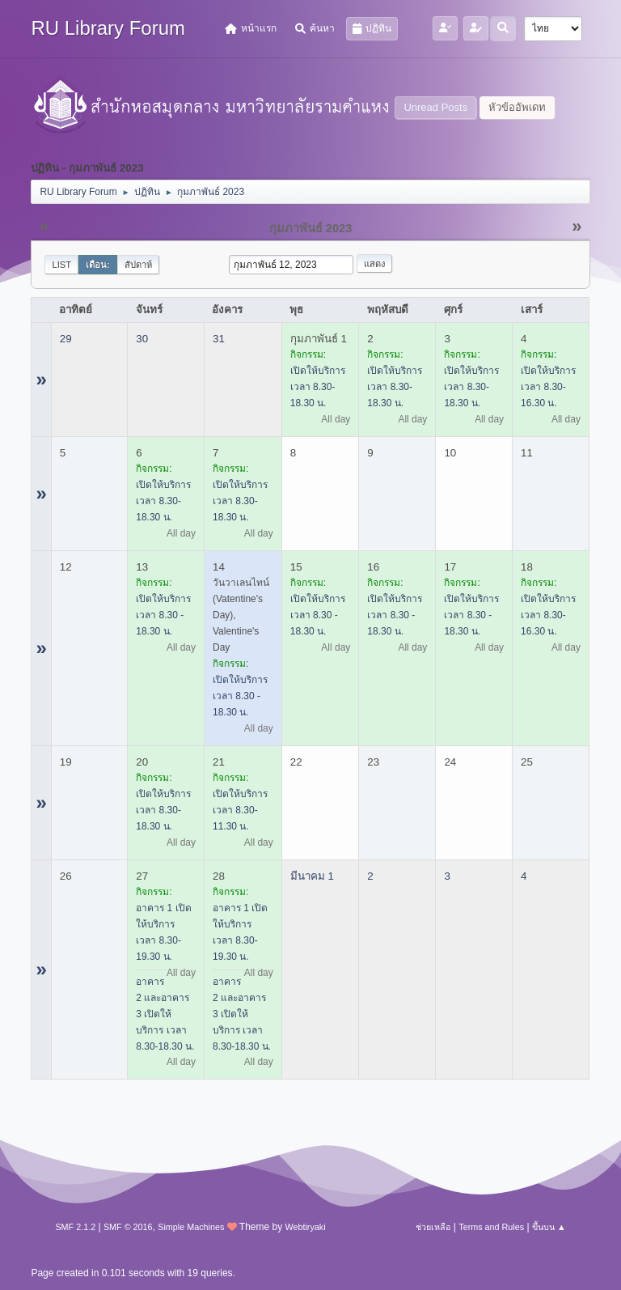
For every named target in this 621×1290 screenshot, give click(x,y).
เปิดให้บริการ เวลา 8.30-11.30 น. (240, 810)
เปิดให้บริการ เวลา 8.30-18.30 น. (317, 387)
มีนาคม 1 (312, 876)
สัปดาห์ (138, 264)
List (61, 264)
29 (66, 339)
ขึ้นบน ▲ (549, 1227)
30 (142, 339)
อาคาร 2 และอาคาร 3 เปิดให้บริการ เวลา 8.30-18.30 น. (165, 1014)
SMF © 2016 (128, 1227)
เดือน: (98, 264)
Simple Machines (191, 1227)
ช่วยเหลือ (433, 1227)
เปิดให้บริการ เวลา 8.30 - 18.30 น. (163, 615)
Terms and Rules (491, 1227)
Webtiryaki (305, 1227)
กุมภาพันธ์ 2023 (311, 228)
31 (219, 339)
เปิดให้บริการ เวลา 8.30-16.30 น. (548, 387)
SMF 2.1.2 (75, 1227)
